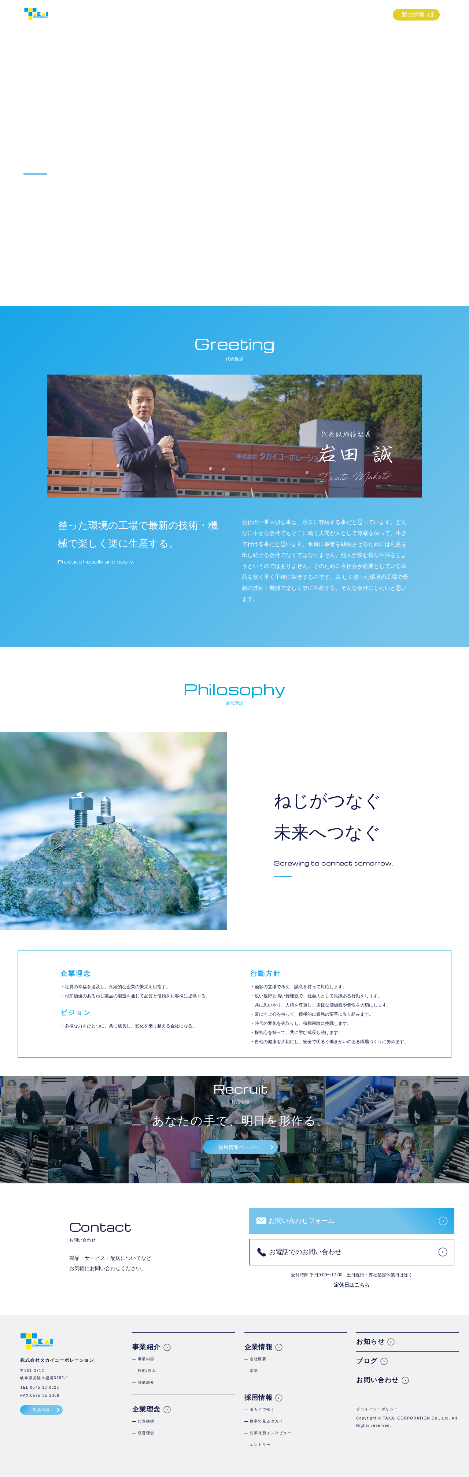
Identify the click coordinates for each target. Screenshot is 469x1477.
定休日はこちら (352, 1285)
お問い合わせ (377, 1380)
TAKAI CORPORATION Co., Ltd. (416, 1418)
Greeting (235, 343)
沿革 (254, 1371)
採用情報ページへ (238, 1147)
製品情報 (413, 14)
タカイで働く (262, 1409)
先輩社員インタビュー (271, 1433)
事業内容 (146, 1359)
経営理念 (146, 1433)
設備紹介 (146, 1382)
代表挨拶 (146, 1421)
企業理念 (292, 15)
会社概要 (258, 1359)
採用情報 (365, 15)
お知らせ (370, 1341)
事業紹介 (255, 15)
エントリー (260, 1445)
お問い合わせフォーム (302, 1220)
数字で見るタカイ (267, 1421)
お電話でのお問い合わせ (305, 1251)
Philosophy (234, 688)
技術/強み (147, 1371)
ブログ (366, 1361)
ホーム (219, 15)
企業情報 (329, 15)
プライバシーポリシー (377, 1409)
